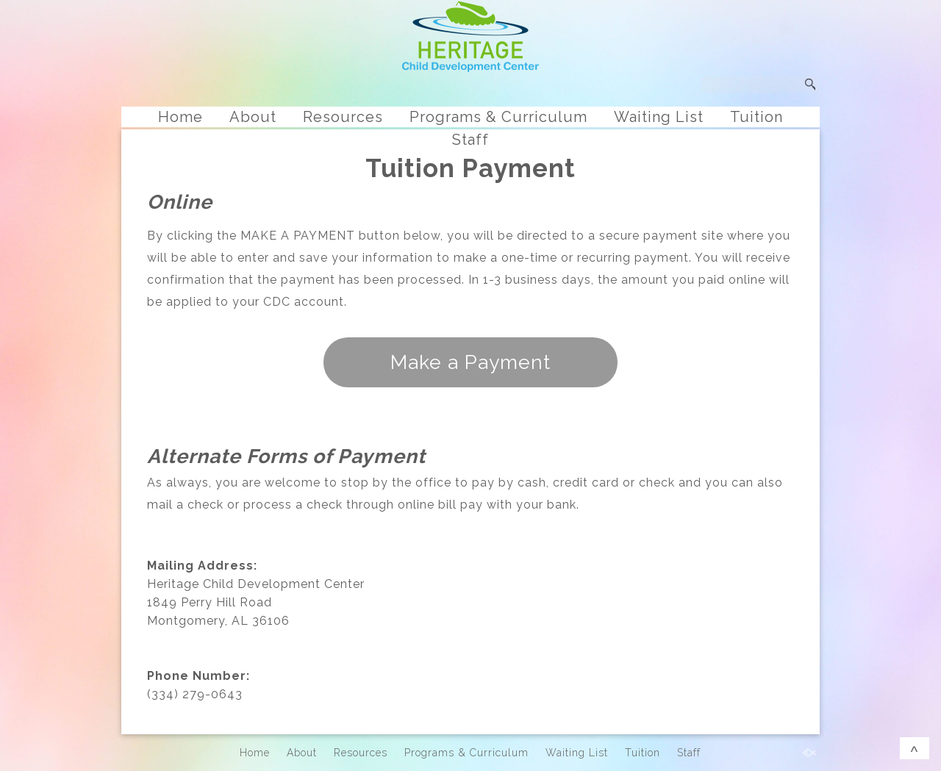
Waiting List (659, 117)
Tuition (756, 117)
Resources (343, 117)
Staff (470, 139)
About (252, 117)
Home (180, 117)
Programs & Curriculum (498, 117)
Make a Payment (470, 362)
